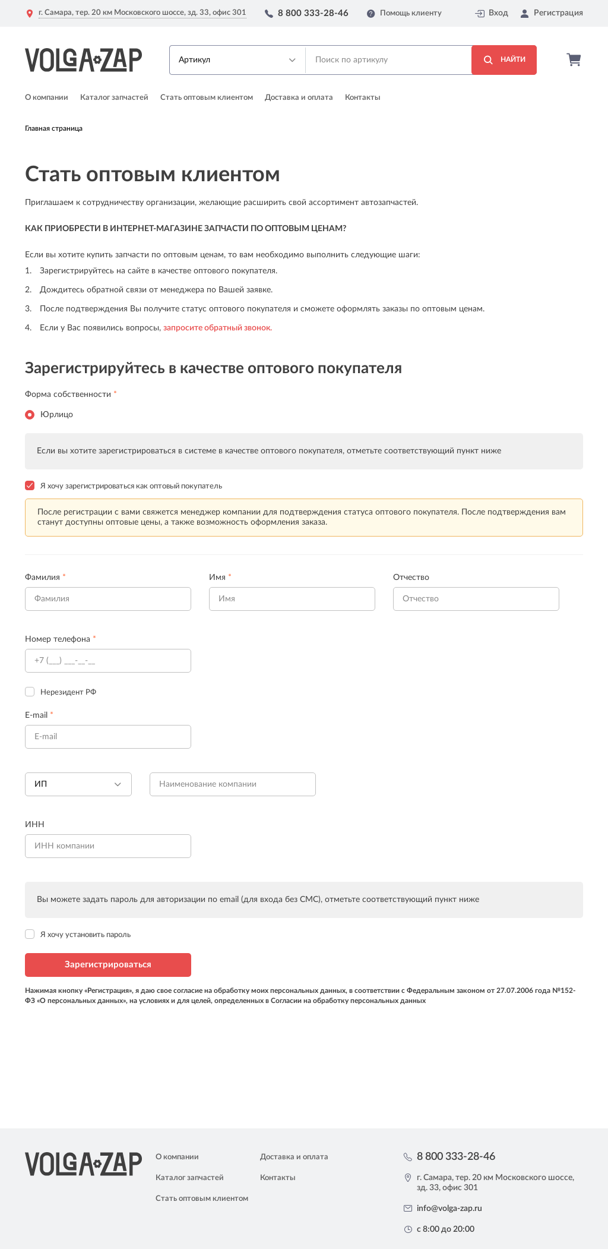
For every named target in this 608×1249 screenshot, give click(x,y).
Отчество (411, 577)
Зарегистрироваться (108, 964)
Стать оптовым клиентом (206, 98)
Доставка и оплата (299, 98)
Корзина (574, 60)
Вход (491, 13)
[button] (237, 60)
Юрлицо (49, 415)
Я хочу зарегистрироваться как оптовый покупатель (131, 486)
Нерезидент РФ (68, 692)
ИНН (35, 825)
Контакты (363, 98)
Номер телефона (60, 639)
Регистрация (551, 13)
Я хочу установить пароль (85, 935)
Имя (220, 577)
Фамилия (45, 577)
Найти (504, 60)
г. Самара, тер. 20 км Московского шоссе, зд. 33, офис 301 (142, 13)
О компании (46, 98)
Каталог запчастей (114, 98)
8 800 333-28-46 (313, 13)
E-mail (39, 715)
